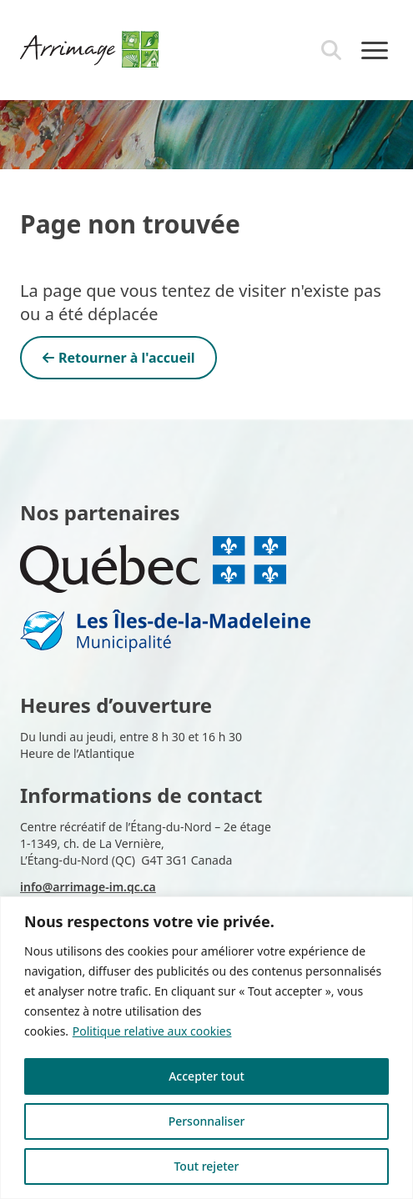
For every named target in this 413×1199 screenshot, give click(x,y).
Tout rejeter (206, 1166)
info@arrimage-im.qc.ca (88, 887)
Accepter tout (206, 1076)
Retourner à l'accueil (118, 358)
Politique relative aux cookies (152, 1031)
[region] (206, 1047)
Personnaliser (207, 1121)
